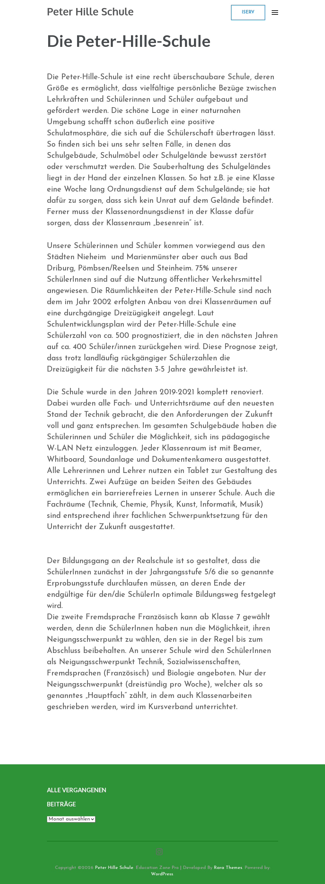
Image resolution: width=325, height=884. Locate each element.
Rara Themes (228, 867)
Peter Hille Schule (90, 11)
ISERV (248, 12)
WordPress (162, 874)
